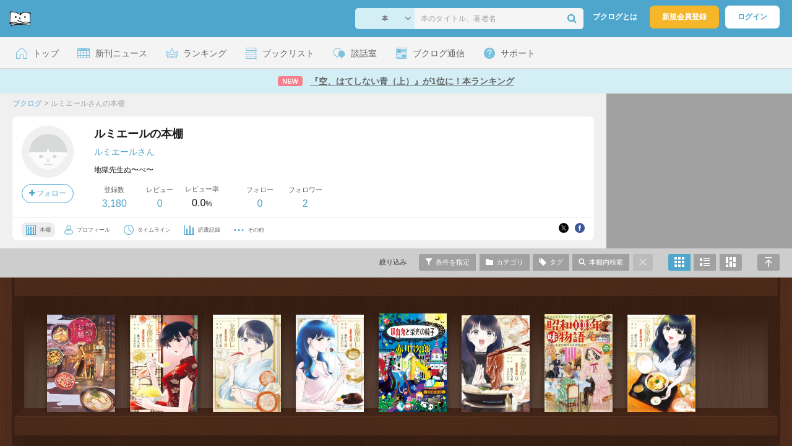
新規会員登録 (684, 16)
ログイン (752, 16)
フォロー (47, 193)
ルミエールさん (124, 152)
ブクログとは (615, 16)
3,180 (114, 203)
